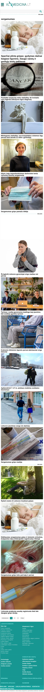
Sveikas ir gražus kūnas (29, 665)
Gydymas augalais (28, 659)
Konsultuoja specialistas (32, 678)
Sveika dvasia (26, 672)
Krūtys (2, 646)
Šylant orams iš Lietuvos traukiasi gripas (17, 501)
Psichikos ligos (4, 653)
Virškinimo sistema (5, 631)
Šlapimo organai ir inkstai (7, 636)
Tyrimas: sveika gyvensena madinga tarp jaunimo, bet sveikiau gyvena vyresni (21, 313)
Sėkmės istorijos (27, 674)
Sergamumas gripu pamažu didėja (14, 211)
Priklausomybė (26, 640)
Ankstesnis (5, 618)
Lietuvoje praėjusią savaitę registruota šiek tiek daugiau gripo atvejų (19, 612)
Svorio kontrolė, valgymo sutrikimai (30, 638)
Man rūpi (3, 626)
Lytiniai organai (4, 641)
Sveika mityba (26, 663)
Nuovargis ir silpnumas (28, 643)
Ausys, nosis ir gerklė (6, 649)
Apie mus (11, 686)
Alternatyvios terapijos (29, 661)
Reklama (40, 14)
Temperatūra (25, 633)
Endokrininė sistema (6, 633)
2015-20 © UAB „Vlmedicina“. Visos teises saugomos (14, 690)
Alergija (24, 628)
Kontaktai (36, 686)
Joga (23, 670)
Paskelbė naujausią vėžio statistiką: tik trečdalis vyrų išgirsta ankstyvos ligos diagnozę (20, 98)
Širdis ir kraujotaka (5, 628)
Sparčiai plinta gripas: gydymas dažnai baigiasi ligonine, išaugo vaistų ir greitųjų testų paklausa (21, 59)
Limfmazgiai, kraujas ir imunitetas (9, 644)
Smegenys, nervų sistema (7, 635)
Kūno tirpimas (25, 635)
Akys (2, 648)
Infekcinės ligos (26, 645)
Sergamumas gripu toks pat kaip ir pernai (17, 575)
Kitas (22, 618)
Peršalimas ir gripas (27, 631)
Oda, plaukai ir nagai (6, 643)
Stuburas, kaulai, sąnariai (7, 638)
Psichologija (5, 659)
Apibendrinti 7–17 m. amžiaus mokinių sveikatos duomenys (20, 389)
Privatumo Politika (7, 688)
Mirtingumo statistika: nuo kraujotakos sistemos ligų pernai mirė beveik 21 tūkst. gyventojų (22, 136)
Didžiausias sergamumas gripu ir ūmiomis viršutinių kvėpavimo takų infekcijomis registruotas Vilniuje (21, 538)
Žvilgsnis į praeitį (6, 663)
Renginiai (4, 678)
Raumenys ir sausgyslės (7, 639)
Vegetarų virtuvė (27, 667)
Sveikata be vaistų (29, 657)
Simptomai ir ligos (28, 626)
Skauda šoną (25, 636)
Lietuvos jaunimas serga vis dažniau (15, 426)
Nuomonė (25, 683)
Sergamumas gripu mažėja (11, 462)
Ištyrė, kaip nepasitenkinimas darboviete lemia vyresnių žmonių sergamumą (19, 174)
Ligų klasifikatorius (23, 686)
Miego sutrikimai (26, 641)
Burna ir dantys (5, 651)
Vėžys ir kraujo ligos (27, 630)
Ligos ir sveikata (7, 624)
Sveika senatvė (5, 666)
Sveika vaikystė (6, 661)
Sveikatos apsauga (8, 683)
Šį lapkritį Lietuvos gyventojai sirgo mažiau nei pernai (19, 275)
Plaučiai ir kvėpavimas (6, 630)
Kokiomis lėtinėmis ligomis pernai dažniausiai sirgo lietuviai (21, 351)
